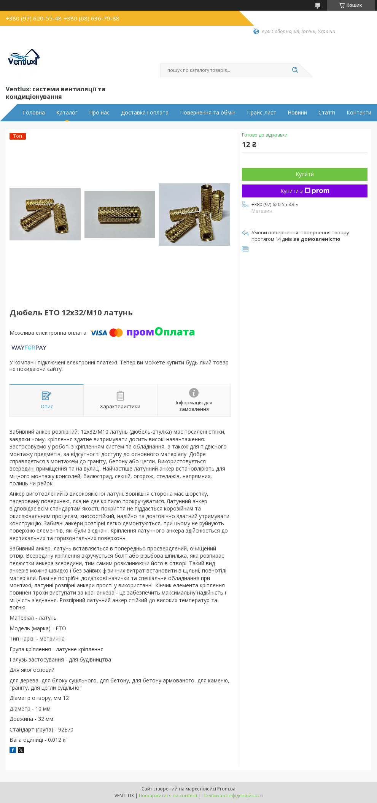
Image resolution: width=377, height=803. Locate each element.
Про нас (99, 112)
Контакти (359, 112)
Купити (305, 174)
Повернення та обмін (207, 112)
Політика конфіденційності (232, 795)
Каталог (67, 112)
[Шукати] (295, 70)
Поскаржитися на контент (168, 795)
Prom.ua (226, 789)
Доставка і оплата (145, 112)
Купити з (304, 190)
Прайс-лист (261, 112)
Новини (297, 112)
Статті (326, 112)
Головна (34, 112)
